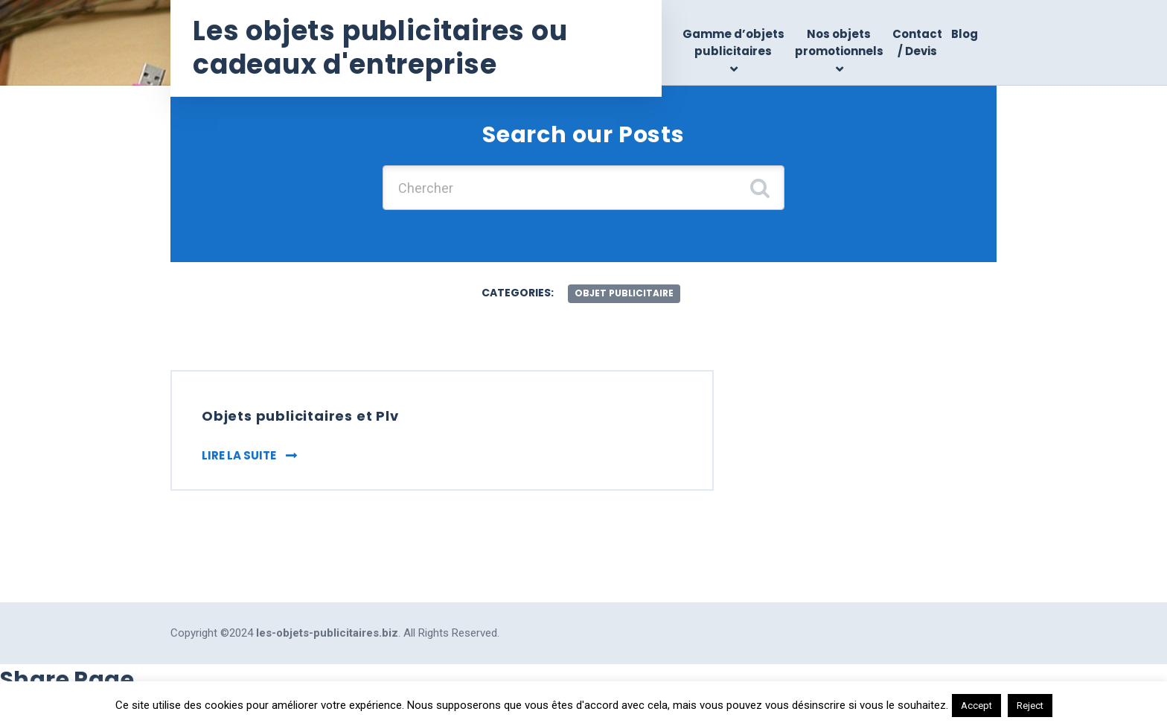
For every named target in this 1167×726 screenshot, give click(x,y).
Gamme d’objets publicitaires (733, 42)
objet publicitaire (624, 293)
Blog (964, 34)
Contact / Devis (917, 42)
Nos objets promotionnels (839, 42)
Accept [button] (976, 705)
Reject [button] (1030, 705)
